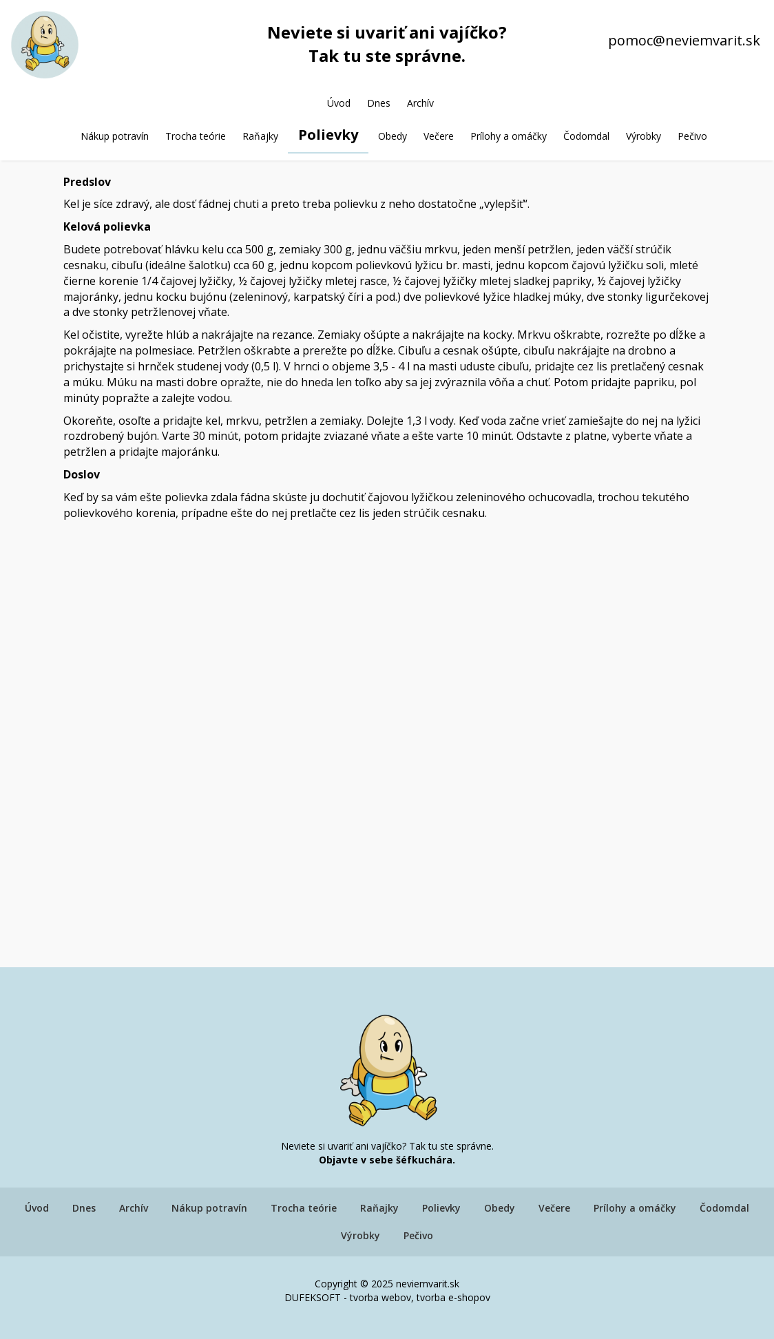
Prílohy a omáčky (508, 136)
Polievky (328, 134)
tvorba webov (380, 1297)
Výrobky (643, 136)
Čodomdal (586, 136)
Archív (420, 102)
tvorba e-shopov (453, 1297)
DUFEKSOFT (312, 1297)
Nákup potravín (115, 136)
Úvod (339, 102)
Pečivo (692, 136)
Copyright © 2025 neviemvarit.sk (387, 1283)
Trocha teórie (195, 136)
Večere (438, 136)
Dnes (378, 102)
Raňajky (260, 136)
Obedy (392, 136)
